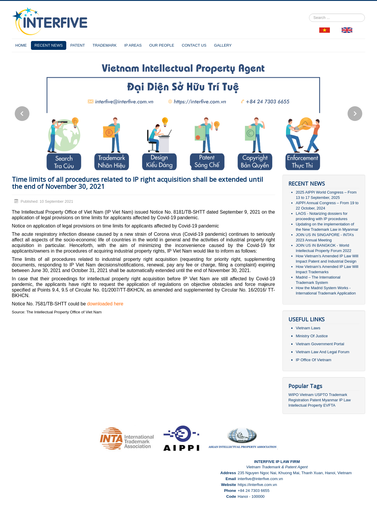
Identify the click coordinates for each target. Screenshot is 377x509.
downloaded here (105, 303)
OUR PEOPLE (161, 45)
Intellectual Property (305, 405)
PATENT (77, 45)
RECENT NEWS (48, 45)
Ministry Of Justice (312, 336)
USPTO (321, 394)
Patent (315, 400)
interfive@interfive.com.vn (260, 479)
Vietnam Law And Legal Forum (322, 352)
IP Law (345, 400)
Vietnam (306, 394)
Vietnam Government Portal (320, 344)
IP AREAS (133, 45)
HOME (21, 45)
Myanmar (330, 400)
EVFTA (329, 405)
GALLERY (223, 45)
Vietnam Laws (308, 328)
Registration (298, 400)
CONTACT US (194, 45)
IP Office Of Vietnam (313, 360)
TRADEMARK (104, 45)
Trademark (338, 394)
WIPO (294, 394)
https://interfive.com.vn (257, 484)
